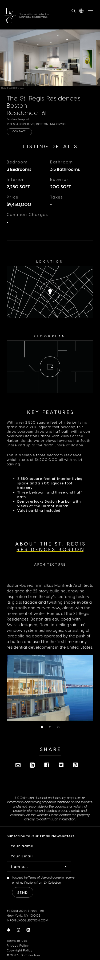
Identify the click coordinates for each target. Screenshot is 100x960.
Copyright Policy (20, 950)
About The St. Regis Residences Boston (50, 546)
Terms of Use (17, 940)
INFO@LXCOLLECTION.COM (27, 920)
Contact (19, 131)
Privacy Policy (18, 945)
